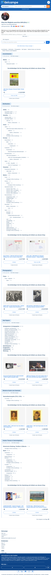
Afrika (4, 108)
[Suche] (23, 41)
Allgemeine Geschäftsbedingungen (9, 24)
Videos (2, 546)
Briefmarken (10, 47)
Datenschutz (38, 573)
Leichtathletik (9, 219)
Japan (6, 125)
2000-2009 (10, 142)
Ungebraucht (12, 144)
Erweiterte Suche (25, 9)
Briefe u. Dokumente (12, 121)
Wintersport (7, 477)
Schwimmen (7, 475)
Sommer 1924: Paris (10, 187)
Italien (6, 159)
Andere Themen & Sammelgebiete (9, 49)
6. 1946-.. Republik (10, 161)
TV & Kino (7, 397)
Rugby (7, 223)
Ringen (8, 220)
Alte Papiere (24, 47)
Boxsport (7, 456)
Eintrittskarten (7, 344)
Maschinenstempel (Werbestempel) (16, 150)
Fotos (4, 275)
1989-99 (10, 129)
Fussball (8, 212)
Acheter (14, 260)
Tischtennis (7, 476)
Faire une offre (14, 94)
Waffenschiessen (10, 226)
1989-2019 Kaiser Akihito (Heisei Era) (14, 127)
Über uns (3, 531)
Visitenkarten (7, 347)
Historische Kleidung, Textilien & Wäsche (14, 445)
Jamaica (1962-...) (9, 115)
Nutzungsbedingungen (28, 573)
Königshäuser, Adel (10, 195)
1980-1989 (8, 169)
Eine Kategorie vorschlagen (42, 517)
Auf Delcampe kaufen (6, 553)
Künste (6, 179)
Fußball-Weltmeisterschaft (14, 214)
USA (9, 206)
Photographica (18, 47)
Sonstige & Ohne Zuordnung (12, 134)
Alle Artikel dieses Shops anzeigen (25, 44)
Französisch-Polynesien (10, 167)
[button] (44, 6)
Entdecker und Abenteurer (10, 327)
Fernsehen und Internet (10, 329)
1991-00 (8, 119)
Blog (3, 541)
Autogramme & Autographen (11, 325)
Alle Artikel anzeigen (14, 54)
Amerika (5, 113)
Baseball (8, 210)
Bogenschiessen (8, 455)
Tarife (2, 535)
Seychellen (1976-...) (9, 110)
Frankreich (7, 146)
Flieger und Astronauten (10, 331)
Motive (5, 58)
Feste (6, 175)
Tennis (7, 224)
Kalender (3, 543)
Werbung (5, 349)
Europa (5, 136)
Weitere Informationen (20, 564)
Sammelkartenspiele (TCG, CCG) (12, 395)
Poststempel (9, 148)
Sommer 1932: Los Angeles (12, 188)
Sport (6, 60)
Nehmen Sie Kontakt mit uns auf (8, 536)
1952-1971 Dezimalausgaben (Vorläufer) (17, 156)
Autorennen (7, 451)
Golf (7, 217)
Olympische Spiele (10, 62)
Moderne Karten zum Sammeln (34, 47)
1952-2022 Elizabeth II (11, 154)
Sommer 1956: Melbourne (12, 191)
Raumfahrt (7, 203)
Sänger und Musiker (9, 336)
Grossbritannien (8, 152)
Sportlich (7, 341)
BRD (7, 140)
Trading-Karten (9, 459)
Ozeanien (5, 165)
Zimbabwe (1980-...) (9, 111)
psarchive (17, 22)
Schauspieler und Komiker (10, 338)
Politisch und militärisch (10, 335)
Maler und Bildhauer (9, 334)
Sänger (8, 198)
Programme (6, 346)
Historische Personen (9, 332)
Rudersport (8, 222)
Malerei (8, 181)
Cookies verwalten (45, 573)
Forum (2, 544)
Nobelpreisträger (10, 196)
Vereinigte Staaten (9, 117)
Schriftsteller (9, 199)
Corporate (4, 533)
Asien (4, 123)
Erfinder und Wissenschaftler (11, 328)
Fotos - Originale (8, 277)
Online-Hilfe (4, 551)
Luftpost (8, 133)
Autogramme (9, 453)
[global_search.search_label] (29, 6)
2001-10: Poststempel (13, 163)
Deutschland (7, 138)
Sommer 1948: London (11, 190)
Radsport (7, 473)
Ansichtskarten (4, 47)
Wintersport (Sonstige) (11, 227)
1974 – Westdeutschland (15, 215)
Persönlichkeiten (8, 193)
